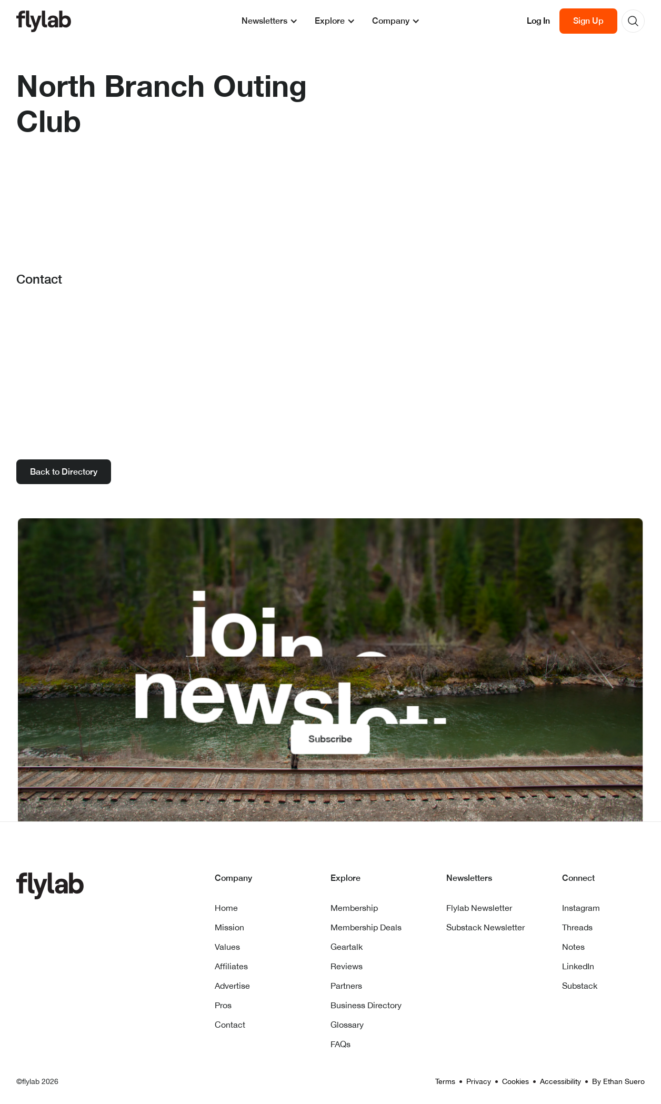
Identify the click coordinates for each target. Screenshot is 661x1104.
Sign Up (588, 21)
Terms (445, 1081)
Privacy (478, 1081)
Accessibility (560, 1081)
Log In (538, 21)
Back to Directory (63, 472)
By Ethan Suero (618, 1081)
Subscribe (330, 737)
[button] (269, 21)
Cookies (515, 1081)
